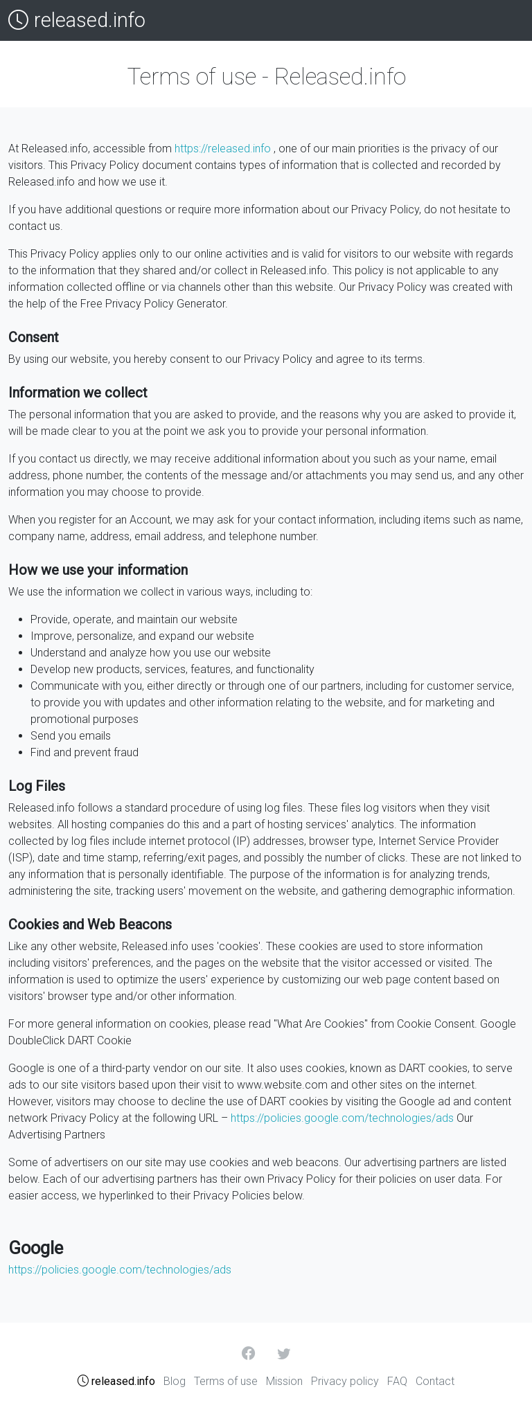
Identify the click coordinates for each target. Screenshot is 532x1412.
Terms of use (226, 1381)
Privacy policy (345, 1381)
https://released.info (223, 148)
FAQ (397, 1381)
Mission (284, 1381)
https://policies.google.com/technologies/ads (342, 1118)
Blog (174, 1381)
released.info (76, 20)
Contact (435, 1381)
